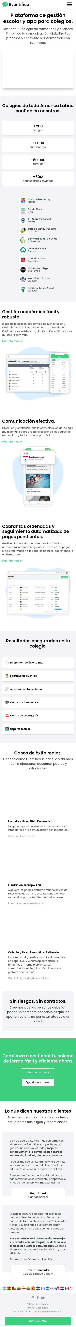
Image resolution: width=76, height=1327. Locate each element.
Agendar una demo (38, 1082)
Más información (12, 341)
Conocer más (38, 1321)
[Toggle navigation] (70, 4)
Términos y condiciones (38, 1308)
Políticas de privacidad (38, 1304)
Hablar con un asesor (38, 1072)
